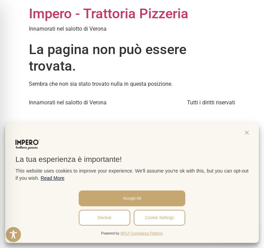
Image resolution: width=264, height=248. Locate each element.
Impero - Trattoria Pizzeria (108, 14)
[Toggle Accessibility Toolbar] (13, 234)
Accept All (132, 198)
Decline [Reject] (104, 217)
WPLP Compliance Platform (141, 233)
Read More (52, 178)
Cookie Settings (159, 217)
